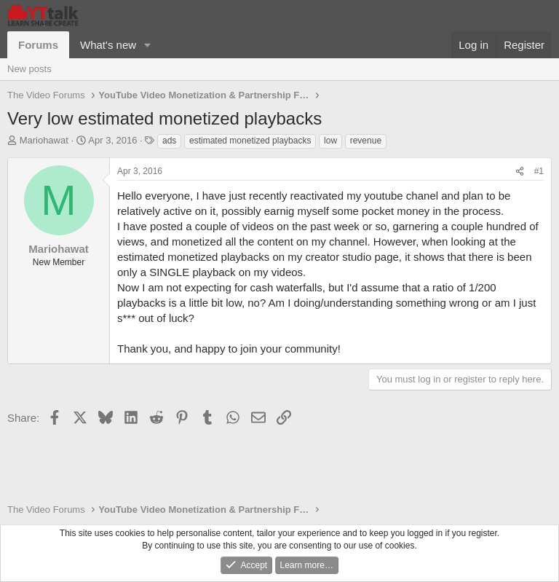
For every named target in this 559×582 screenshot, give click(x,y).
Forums (38, 45)
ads (169, 140)
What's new (108, 45)
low (330, 140)
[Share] (519, 171)
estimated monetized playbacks (250, 140)
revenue (365, 140)
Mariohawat (44, 140)
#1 (539, 171)
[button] (148, 44)
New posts (29, 68)
